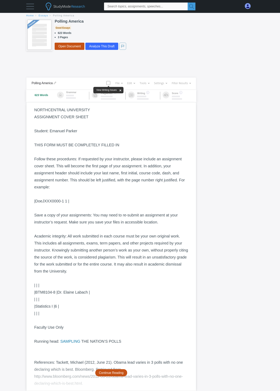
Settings (160, 83)
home (30, 15)
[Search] (191, 6)
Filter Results (181, 83)
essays (43, 15)
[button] (30, 7)
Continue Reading (111, 372)
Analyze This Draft (101, 46)
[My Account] (249, 6)
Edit (131, 83)
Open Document (69, 46)
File (118, 83)
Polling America (63, 15)
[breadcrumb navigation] (140, 16)
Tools (144, 83)
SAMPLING (70, 341)
